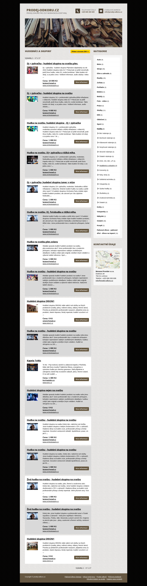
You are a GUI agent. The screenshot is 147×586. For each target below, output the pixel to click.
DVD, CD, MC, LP (107, 161)
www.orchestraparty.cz (51, 85)
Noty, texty (104, 175)
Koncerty (103, 170)
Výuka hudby (105, 189)
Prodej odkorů (102, 577)
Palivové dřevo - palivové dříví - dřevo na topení (107, 231)
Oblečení (101, 119)
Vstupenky (104, 184)
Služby (101, 110)
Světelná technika (107, 179)
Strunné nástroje (106, 152)
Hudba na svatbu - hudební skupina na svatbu (51, 271)
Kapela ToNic (34, 360)
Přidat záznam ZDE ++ (80, 51)
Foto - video (103, 101)
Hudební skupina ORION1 (40, 301)
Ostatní (103, 202)
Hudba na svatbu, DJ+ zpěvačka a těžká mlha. (51, 152)
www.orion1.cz (48, 323)
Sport (100, 124)
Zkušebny (104, 193)
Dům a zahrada (104, 73)
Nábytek (101, 216)
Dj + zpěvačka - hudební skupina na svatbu (49, 93)
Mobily (101, 96)
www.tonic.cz (47, 383)
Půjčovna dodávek (114, 577)
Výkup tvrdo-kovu (89, 577)
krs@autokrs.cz (49, 380)
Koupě (101, 225)
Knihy (100, 207)
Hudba (101, 129)
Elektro (101, 92)
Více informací (82, 82)
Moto (100, 64)
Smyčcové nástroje (107, 147)
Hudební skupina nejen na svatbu (45, 390)
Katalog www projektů (114, 579)
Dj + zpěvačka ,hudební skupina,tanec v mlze (51, 182)
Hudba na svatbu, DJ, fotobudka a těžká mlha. (51, 212)
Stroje (101, 69)
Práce (100, 106)
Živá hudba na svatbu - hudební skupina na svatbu (54, 479)
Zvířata (101, 83)
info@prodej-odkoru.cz (113, 12)
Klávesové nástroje (107, 142)
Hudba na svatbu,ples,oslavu (42, 241)
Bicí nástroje (105, 133)
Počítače (101, 87)
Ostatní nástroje (106, 156)
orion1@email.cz (49, 321)
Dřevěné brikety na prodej (96, 579)
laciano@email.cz (49, 83)
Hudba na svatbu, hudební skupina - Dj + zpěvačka (54, 122)
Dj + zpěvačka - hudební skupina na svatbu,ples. (52, 63)
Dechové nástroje (107, 138)
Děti (99, 115)
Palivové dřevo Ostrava (73, 577)
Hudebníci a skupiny (108, 166)
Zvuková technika (107, 198)
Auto (100, 60)
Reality (101, 78)
